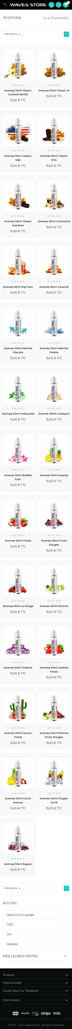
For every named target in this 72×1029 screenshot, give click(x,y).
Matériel (12, 944)
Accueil (10, 903)
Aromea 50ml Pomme (54, 606)
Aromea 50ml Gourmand (54, 221)
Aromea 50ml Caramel (54, 286)
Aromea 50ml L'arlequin (54, 413)
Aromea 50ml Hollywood (18, 413)
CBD (10, 924)
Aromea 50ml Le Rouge (18, 606)
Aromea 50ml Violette (18, 667)
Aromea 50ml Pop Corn (18, 286)
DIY (9, 934)
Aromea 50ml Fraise (18, 540)
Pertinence (13, 34)
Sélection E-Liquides (20, 915)
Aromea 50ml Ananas (54, 475)
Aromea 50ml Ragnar (18, 863)
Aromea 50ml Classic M (54, 90)
